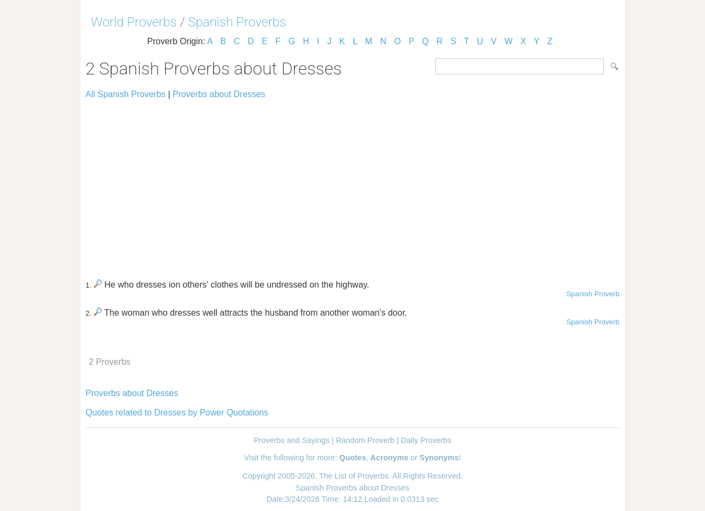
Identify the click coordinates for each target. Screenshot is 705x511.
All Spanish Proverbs (126, 94)
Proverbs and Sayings (292, 440)
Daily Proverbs (426, 440)
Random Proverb (365, 440)
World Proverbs (134, 22)
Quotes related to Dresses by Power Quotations (177, 412)
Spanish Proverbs (237, 22)
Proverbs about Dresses (219, 94)
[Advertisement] (353, 184)
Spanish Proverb (593, 294)
